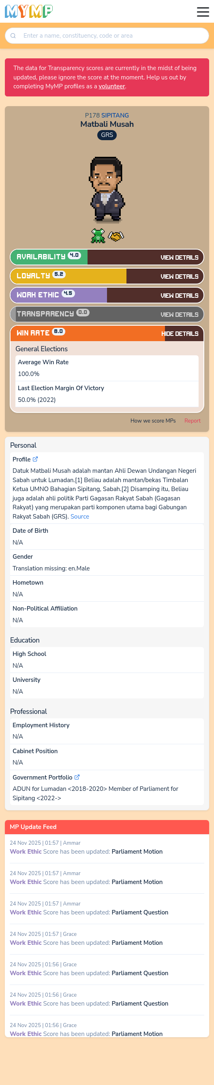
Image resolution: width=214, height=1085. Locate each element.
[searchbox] (114, 36)
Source (80, 517)
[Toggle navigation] (203, 11)
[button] (98, 235)
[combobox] (113, 36)
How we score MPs (153, 421)
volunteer (112, 86)
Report (192, 421)
